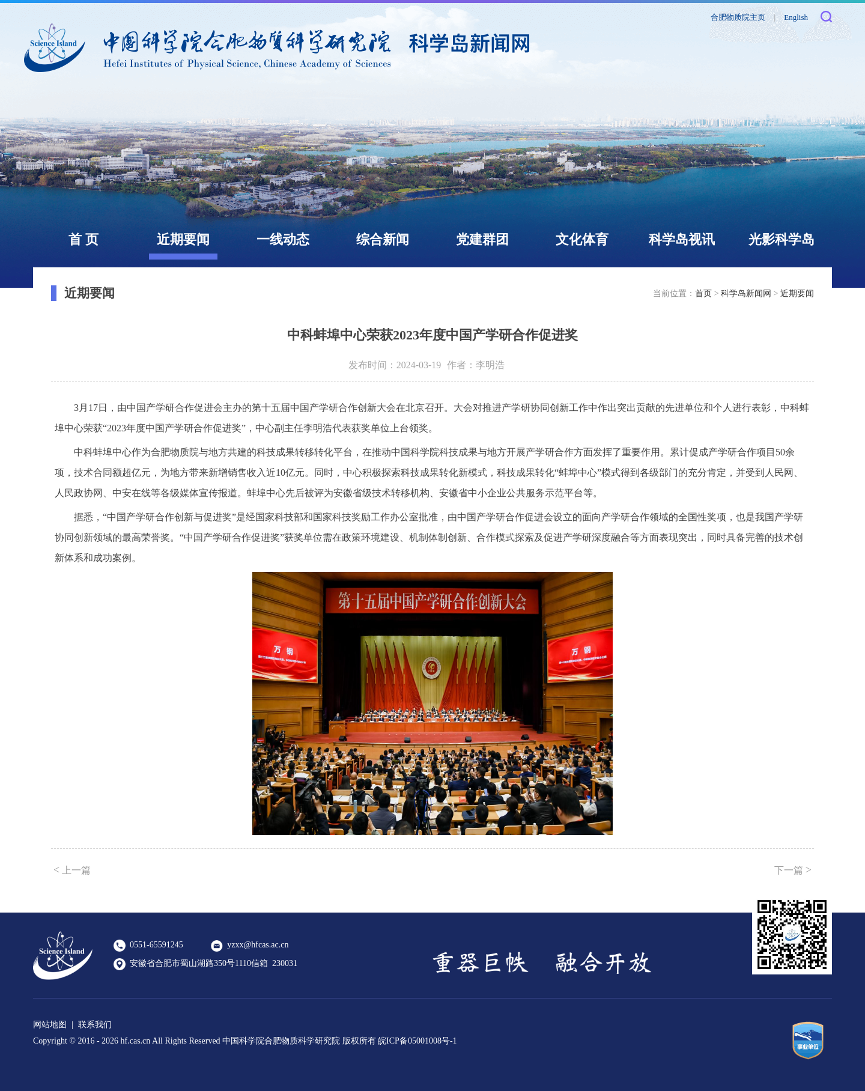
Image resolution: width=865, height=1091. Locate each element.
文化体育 (582, 239)
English (796, 17)
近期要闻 (183, 239)
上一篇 (72, 870)
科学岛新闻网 (746, 293)
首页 (703, 293)
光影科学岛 (781, 239)
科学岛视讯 (682, 239)
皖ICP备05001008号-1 (417, 1040)
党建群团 (482, 239)
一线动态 (282, 239)
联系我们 (95, 1024)
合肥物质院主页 (738, 17)
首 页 (83, 239)
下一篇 (793, 870)
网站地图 (50, 1024)
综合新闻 (382, 239)
